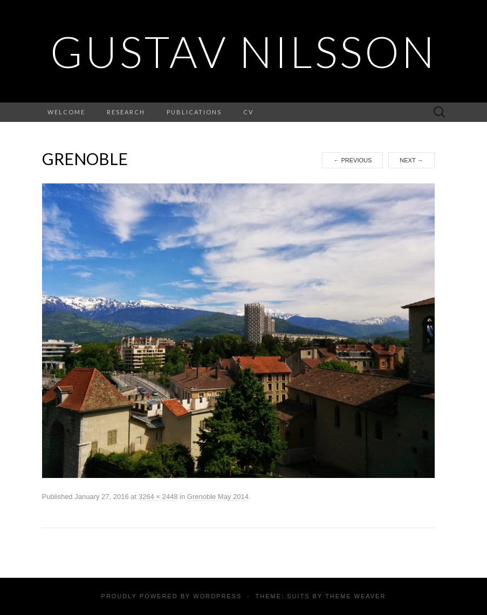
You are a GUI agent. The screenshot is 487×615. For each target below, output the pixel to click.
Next (411, 160)
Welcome (66, 111)
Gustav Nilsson (243, 51)
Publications (194, 111)
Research (126, 111)
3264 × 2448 (158, 497)
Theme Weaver (355, 596)
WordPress (217, 596)
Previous (352, 160)
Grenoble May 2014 (218, 497)
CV (248, 111)
